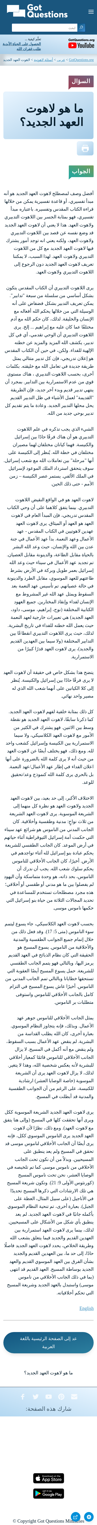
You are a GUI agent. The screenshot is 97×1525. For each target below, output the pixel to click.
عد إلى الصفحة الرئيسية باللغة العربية (48, 1342)
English (86, 1308)
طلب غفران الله (29, 49)
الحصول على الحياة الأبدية (22, 44)
